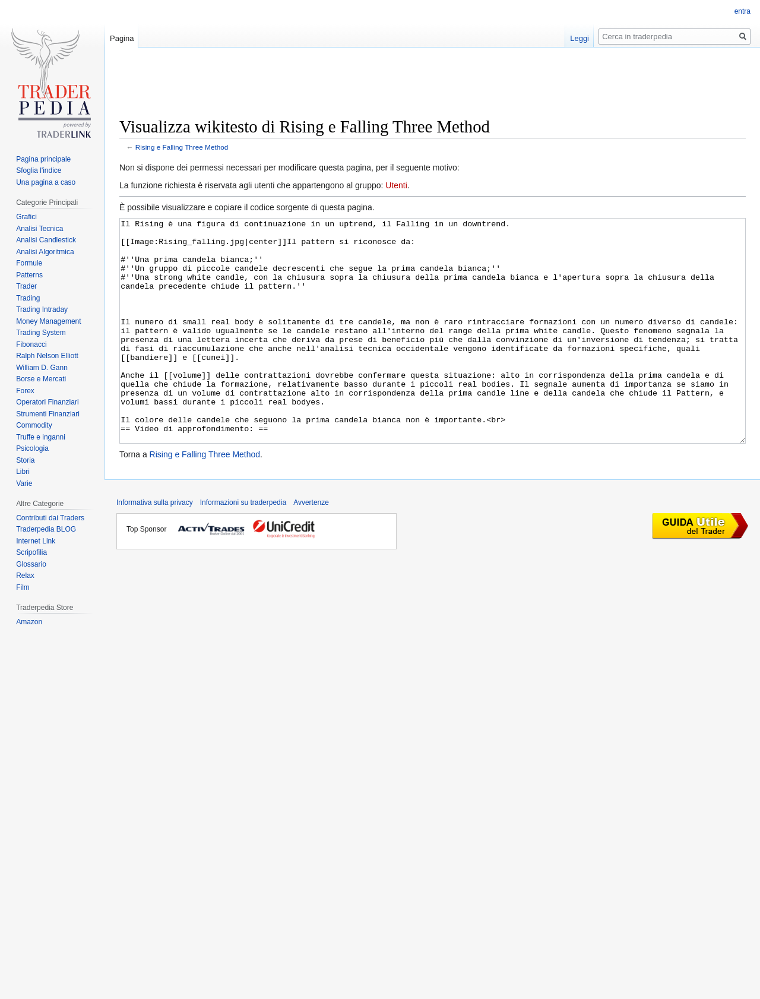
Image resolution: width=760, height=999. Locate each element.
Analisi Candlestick (46, 240)
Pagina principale (43, 159)
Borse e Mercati (41, 379)
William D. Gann (42, 367)
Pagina (122, 38)
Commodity (34, 425)
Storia (25, 460)
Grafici (26, 217)
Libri (23, 471)
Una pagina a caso (45, 182)
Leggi (579, 38)
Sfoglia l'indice (38, 170)
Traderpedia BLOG (46, 529)
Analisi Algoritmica (45, 252)
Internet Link (35, 541)
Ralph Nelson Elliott (47, 356)
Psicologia (32, 448)
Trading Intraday (42, 309)
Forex (25, 391)
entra (742, 11)
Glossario (31, 564)
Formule (29, 263)
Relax (25, 575)
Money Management (48, 321)
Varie (24, 483)
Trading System (41, 332)
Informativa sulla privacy (154, 547)
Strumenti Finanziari (48, 414)
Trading (28, 298)
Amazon (29, 622)
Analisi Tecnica (39, 229)
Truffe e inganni (40, 437)
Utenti (396, 185)
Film (23, 587)
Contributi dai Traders (50, 518)
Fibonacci (31, 344)
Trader (26, 286)
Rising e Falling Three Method (182, 147)
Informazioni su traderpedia (243, 547)
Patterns (29, 275)
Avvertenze (311, 547)
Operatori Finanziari (47, 402)
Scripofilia (31, 552)
